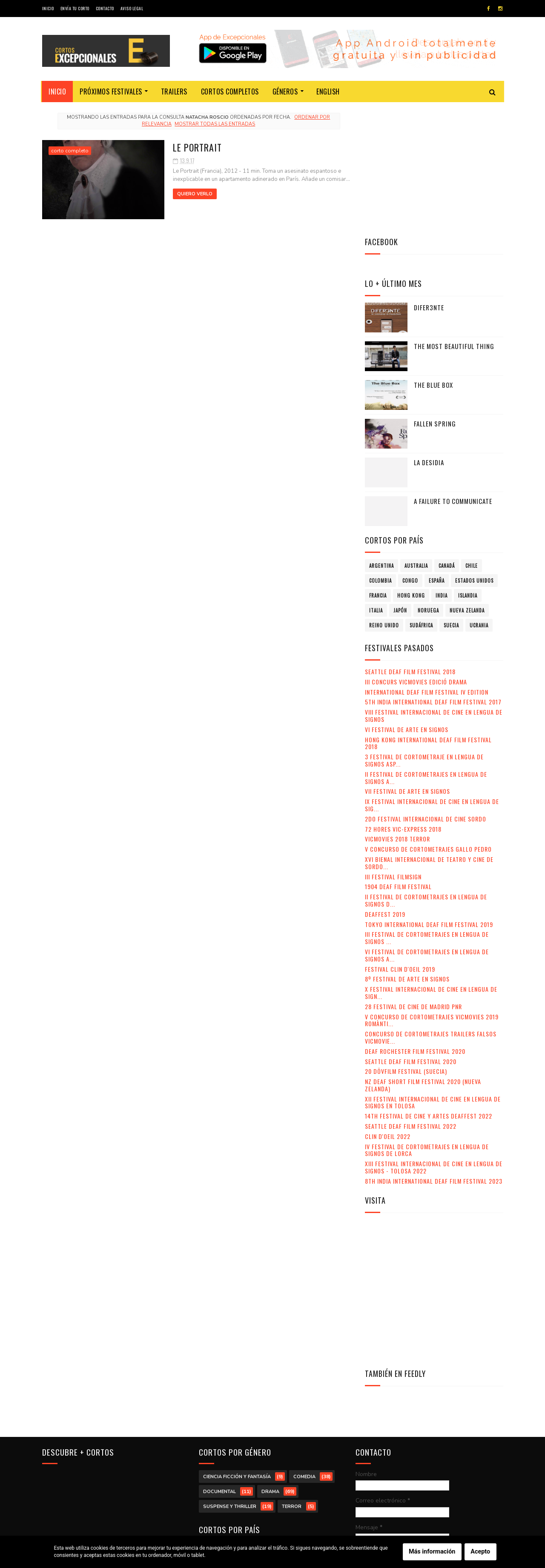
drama (270, 1363)
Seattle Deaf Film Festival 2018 (410, 543)
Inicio (48, 8)
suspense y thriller (229, 1378)
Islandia (467, 467)
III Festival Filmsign (393, 748)
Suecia (451, 497)
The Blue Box (433, 257)
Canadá (447, 438)
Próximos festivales (111, 91)
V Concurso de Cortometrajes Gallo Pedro (428, 721)
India (441, 467)
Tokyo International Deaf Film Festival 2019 (429, 796)
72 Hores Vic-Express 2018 (403, 701)
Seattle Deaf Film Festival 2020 (410, 933)
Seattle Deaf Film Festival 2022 (410, 998)
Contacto (105, 8)
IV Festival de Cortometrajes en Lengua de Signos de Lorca (427, 1022)
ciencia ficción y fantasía (237, 1348)
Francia (378, 467)
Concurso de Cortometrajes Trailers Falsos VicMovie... (430, 909)
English (328, 91)
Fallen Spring (435, 295)
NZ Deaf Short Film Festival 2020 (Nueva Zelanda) (423, 957)
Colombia (380, 452)
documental (219, 1363)
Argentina (381, 438)
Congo (410, 452)
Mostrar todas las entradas (212, 124)
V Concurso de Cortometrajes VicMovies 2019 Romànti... (432, 892)
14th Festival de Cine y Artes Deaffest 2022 (428, 988)
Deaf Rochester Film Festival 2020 (415, 923)
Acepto (480, 1551)
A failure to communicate (453, 373)
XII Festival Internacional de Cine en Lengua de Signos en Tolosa (433, 975)
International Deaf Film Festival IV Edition (426, 564)
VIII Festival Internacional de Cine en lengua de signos (433, 588)
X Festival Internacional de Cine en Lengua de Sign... (431, 865)
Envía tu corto (74, 8)
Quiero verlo (187, 194)
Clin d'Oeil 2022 (387, 1008)
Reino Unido (384, 497)
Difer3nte (429, 179)
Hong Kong (411, 467)
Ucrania (479, 497)
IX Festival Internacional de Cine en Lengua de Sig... (432, 677)
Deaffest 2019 (385, 786)
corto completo (70, 150)
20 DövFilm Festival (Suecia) (406, 943)
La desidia (429, 334)
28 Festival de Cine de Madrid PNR (413, 878)
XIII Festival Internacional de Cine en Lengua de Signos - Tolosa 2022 (433, 1039)
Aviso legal (131, 8)
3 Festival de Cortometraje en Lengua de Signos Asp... (424, 632)
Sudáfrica (421, 497)
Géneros (285, 91)
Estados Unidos (474, 452)
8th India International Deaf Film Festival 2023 (433, 1053)
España (437, 452)
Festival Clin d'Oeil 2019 (400, 841)
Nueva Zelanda (467, 482)
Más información (432, 1551)
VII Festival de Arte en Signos (407, 663)
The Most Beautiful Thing (454, 218)
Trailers (174, 91)
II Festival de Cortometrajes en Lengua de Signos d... (426, 772)
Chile (471, 438)
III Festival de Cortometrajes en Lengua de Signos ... (427, 810)
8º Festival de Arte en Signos (407, 851)
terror (291, 1378)
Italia (376, 482)
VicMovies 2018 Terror (397, 711)
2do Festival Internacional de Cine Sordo (425, 691)
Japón (400, 482)
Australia (416, 438)
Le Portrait (190, 147)
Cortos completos (230, 91)
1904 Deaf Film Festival (398, 758)
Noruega (428, 482)
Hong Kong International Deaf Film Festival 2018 (428, 615)
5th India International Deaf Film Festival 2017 (433, 573)
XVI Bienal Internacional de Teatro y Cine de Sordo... (429, 735)
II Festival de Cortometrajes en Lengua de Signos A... (426, 650)
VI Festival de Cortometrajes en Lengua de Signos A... (427, 827)
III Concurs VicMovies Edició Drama (416, 553)
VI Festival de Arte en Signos (406, 601)
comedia (304, 1348)
